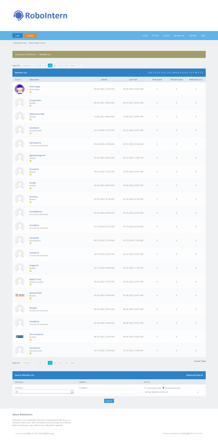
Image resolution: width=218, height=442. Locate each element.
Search (166, 35)
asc (200, 79)
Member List (179, 35)
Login (17, 35)
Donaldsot (34, 169)
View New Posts (20, 43)
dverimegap (34, 86)
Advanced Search (194, 375)
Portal (145, 35)
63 (55, 65)
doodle (32, 182)
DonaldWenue (35, 211)
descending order (172, 388)
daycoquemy (35, 142)
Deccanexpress (36, 334)
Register (30, 35)
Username (19, 382)
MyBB (28, 433)
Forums (155, 35)
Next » (73, 65)
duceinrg (33, 196)
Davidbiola (34, 321)
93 (66, 65)
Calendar (193, 35)
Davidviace (34, 127)
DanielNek (34, 238)
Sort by (147, 382)
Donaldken (34, 225)
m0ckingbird (186, 433)
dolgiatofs (34, 265)
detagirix (33, 308)
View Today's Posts (37, 43)
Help (203, 35)
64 (60, 65)
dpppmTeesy (35, 279)
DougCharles (35, 100)
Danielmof (34, 252)
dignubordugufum (37, 155)
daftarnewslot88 (36, 114)
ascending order (154, 388)
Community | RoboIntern (25, 54)
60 (40, 65)
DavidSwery (34, 348)
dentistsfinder (35, 293)
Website (82, 382)
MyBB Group (48, 433)
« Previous (26, 65)
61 (45, 65)
